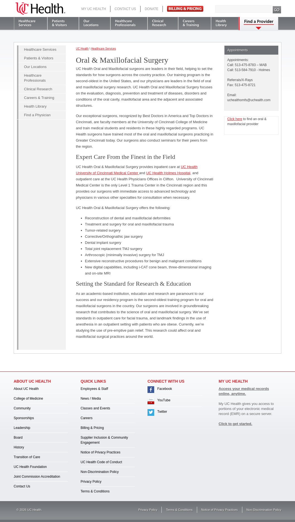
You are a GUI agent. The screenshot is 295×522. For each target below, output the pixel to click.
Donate (151, 9)
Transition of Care (27, 457)
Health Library (35, 106)
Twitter (162, 412)
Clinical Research (38, 89)
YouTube (163, 400)
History (19, 447)
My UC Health (93, 9)
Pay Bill (185, 9)
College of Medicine (28, 398)
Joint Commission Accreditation (37, 477)
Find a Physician (37, 115)
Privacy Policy (91, 482)
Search (277, 9)
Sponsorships (24, 418)
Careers (87, 418)
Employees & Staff (94, 389)
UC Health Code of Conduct (101, 462)
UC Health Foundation (30, 467)
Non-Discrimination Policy (100, 472)
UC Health (40, 9)
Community (22, 408)
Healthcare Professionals (35, 77)
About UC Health (26, 389)
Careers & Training (39, 98)
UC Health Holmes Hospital (168, 173)
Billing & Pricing (92, 428)
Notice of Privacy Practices (100, 452)
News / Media (91, 398)
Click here (234, 119)
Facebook (164, 389)
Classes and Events (95, 408)
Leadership (22, 428)
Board (18, 438)
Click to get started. (235, 424)
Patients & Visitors (38, 58)
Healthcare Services (40, 49)
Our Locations (35, 67)
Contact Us (125, 9)
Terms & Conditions (95, 491)
